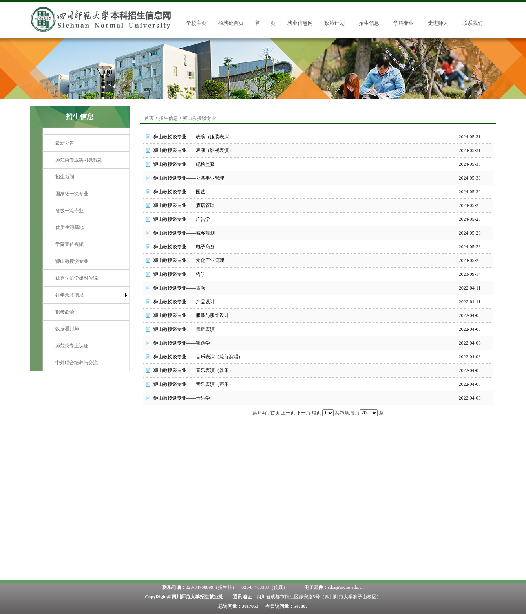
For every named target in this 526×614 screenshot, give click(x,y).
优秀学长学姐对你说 (76, 278)
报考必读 (64, 312)
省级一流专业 (69, 210)
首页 (149, 118)
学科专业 (403, 23)
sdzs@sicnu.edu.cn (346, 587)
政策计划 (334, 23)
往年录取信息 (69, 295)
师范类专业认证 (71, 345)
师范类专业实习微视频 (78, 160)
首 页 (265, 23)
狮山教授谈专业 (71, 261)
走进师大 (438, 23)
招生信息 (369, 23)
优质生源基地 (69, 227)
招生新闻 (64, 177)
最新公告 (64, 143)
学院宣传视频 (69, 244)
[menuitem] (86, 143)
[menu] (86, 252)
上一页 (288, 413)
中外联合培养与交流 (76, 362)
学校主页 (196, 23)
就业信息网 (300, 23)
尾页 (316, 413)
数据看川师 (67, 329)
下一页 (303, 413)
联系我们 (472, 23)
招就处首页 (231, 23)
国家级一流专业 (71, 193)
